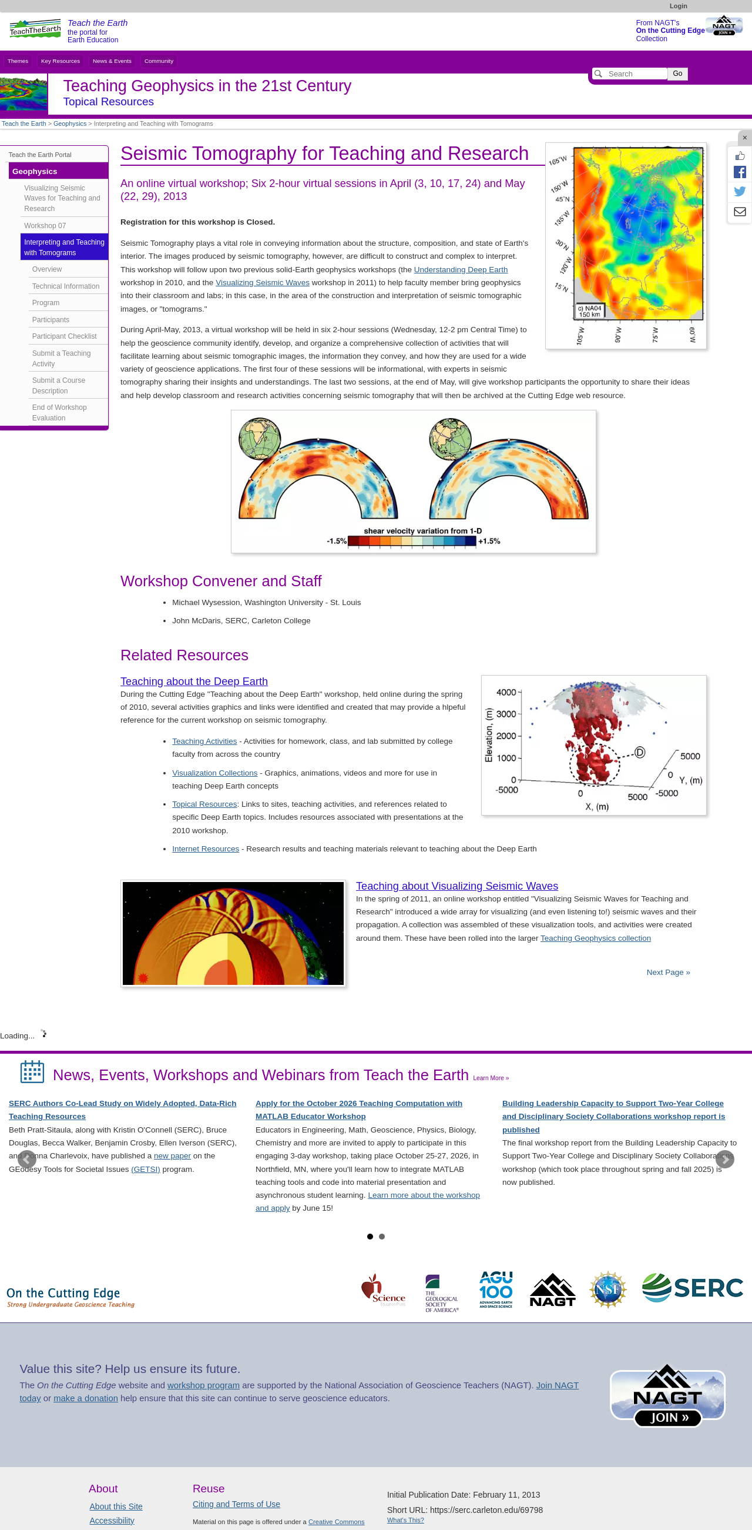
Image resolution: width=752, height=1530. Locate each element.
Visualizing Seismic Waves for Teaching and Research (62, 198)
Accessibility (112, 1520)
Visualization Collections (214, 773)
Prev (27, 1159)
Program (46, 303)
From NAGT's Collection (670, 31)
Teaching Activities (204, 741)
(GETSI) (145, 1169)
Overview (47, 269)
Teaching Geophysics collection (595, 938)
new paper (172, 1155)
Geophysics (69, 123)
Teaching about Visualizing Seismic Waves (457, 886)
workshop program (203, 1385)
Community (159, 61)
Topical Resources (204, 804)
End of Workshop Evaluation (59, 412)
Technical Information (66, 286)
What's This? (405, 1520)
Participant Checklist (64, 336)
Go (677, 73)
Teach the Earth (24, 123)
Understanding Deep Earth (461, 269)
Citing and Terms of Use (236, 1504)
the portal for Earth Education (97, 31)
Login (678, 5)
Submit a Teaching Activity (61, 358)
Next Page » (667, 972)
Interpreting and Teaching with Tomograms (64, 247)
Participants (50, 320)
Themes (18, 61)
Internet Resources (205, 848)
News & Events (112, 61)
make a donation (85, 1398)
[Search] (629, 73)
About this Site (116, 1506)
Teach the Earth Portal (40, 154)
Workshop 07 (45, 226)
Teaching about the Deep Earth (194, 681)
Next (725, 1159)
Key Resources (60, 61)
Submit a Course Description (58, 385)
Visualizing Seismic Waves (263, 282)
